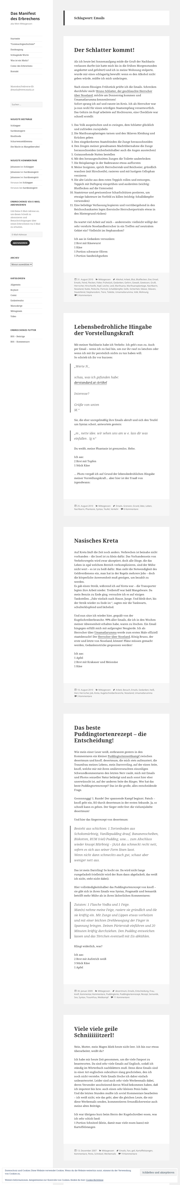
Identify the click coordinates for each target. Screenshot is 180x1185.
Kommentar (85, 994)
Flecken (91, 282)
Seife (126, 288)
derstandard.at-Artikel (90, 382)
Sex (76, 997)
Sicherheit (135, 288)
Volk (136, 292)
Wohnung (143, 292)
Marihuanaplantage (136, 285)
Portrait (104, 288)
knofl (76, 994)
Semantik (153, 994)
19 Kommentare (129, 1153)
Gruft (153, 282)
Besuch (126, 689)
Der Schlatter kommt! (104, 50)
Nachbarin (152, 285)
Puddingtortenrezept (130, 994)
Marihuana (120, 285)
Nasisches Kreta (96, 540)
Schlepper (16, 125)
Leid (112, 285)
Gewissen (145, 282)
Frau (152, 990)
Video (13, 316)
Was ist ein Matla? (20, 60)
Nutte (87, 288)
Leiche (105, 285)
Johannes (15, 166)
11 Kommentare (122, 997)
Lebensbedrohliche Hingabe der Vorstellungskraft (113, 330)
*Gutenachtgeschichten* (23, 44)
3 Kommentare (84, 696)
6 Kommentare (131, 509)
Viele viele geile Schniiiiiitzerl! (96, 1032)
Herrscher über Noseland (114, 636)
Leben (149, 505)
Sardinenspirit (18, 130)
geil (133, 1150)
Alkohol (119, 279)
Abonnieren (20, 242)
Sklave (144, 288)
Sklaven (152, 288)
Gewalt (135, 282)
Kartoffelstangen (144, 1150)
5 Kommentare (84, 295)
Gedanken (118, 282)
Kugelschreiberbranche (112, 692)
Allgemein (16, 284)
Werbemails (110, 1153)
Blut (133, 279)
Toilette (110, 292)
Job (91, 692)
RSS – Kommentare (20, 341)
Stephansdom (93, 292)
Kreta (96, 692)
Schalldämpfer (116, 288)
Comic (14, 295)
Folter (99, 282)
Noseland (78, 288)
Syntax (99, 509)
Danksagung (17, 49)
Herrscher (79, 285)
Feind (84, 282)
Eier (150, 279)
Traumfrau (91, 997)
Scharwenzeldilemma (21, 141)
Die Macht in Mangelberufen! (25, 146)
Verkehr (114, 509)
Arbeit (127, 279)
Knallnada (16, 136)
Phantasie (90, 509)
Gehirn (127, 282)
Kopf (99, 285)
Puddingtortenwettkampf (124, 756)
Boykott (14, 289)
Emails (77, 282)
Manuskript (16, 305)
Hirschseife (90, 285)
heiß (152, 689)
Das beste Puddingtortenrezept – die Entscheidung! (110, 734)
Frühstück (107, 282)
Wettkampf (103, 997)
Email (155, 279)
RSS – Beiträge (18, 336)
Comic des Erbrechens (21, 65)
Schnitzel (98, 1153)
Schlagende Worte (20, 55)
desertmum (121, 990)
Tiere (103, 292)
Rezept (144, 994)
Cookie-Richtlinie (94, 1179)
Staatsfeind (79, 292)
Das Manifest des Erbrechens (25, 16)
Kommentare (98, 994)
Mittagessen (16, 311)
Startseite (15, 38)
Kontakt (14, 71)
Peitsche (95, 288)
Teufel (107, 509)
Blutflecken (141, 279)
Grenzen (127, 505)
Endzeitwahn (17, 300)
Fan (128, 1150)
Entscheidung (142, 990)
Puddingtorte (112, 994)
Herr (76, 692)
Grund (136, 505)
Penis (90, 1153)
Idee (142, 505)
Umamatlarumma (124, 292)
